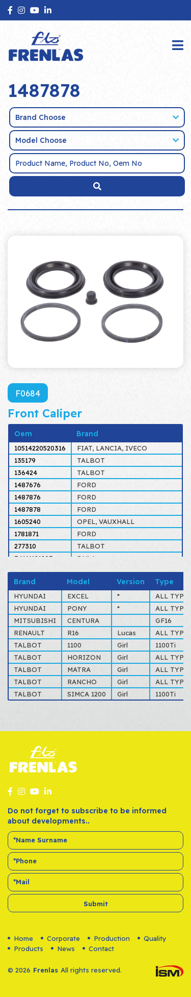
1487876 (27, 497)
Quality (152, 938)
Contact (98, 948)
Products (25, 948)
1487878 (27, 509)
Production (109, 938)
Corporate (60, 938)
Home (20, 938)
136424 (25, 472)
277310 (25, 546)
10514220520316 (40, 448)
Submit (96, 904)
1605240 (27, 521)
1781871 (26, 534)
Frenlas (45, 970)
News (63, 948)
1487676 (27, 485)
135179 (25, 460)
